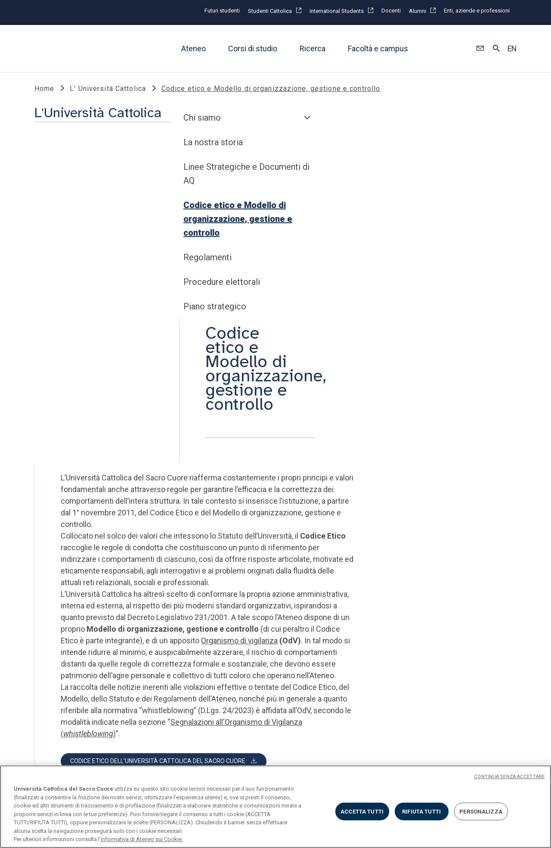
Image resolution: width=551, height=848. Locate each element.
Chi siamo (57, 198)
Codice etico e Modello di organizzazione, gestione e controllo (93, 299)
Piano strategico (70, 387)
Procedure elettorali (77, 362)
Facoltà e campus (378, 48)
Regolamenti (63, 338)
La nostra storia (68, 223)
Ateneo (193, 48)
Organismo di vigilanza (384, 385)
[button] (480, 48)
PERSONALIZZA (480, 811)
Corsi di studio (252, 48)
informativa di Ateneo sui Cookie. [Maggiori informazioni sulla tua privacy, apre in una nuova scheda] (142, 839)
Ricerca (312, 48)
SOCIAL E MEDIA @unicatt (307, 587)
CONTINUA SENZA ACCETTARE (509, 776)
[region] (275, 806)
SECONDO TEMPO (415, 587)
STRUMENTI (171, 587)
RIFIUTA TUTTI (421, 811)
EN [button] (512, 48)
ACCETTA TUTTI (362, 811)
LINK (44, 587)
